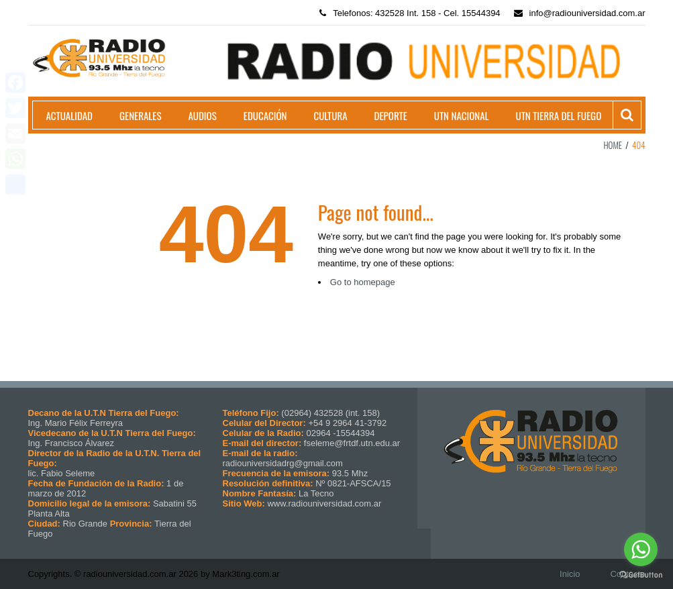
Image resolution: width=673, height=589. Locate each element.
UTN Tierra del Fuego (558, 115)
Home (612, 145)
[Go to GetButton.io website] (640, 575)
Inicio (570, 574)
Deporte (390, 115)
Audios (202, 115)
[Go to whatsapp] (641, 549)
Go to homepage (362, 282)
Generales (140, 115)
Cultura (330, 115)
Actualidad (69, 115)
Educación (265, 115)
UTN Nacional (461, 115)
